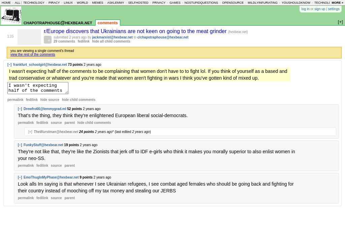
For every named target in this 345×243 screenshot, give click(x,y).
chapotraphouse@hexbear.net (58, 22)
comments (108, 23)
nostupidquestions (201, 2)
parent (69, 125)
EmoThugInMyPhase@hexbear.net (51, 179)
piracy (54, 2)
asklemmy (115, 2)
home (6, 2)
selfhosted (138, 2)
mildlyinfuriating (263, 2)
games (175, 2)
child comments (78, 102)
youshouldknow (296, 2)
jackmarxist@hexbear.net (112, 37)
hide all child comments (111, 41)
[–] (9, 64)
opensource (233, 2)
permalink (15, 102)
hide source (49, 102)
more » (337, 2)
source (56, 125)
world (82, 2)
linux (68, 2)
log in (306, 9)
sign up (319, 9)
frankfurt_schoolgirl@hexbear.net (40, 64)
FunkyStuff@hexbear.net (43, 147)
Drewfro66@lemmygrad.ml (45, 111)
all (17, 2)
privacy (158, 2)
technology (33, 2)
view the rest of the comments (32, 54)
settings (334, 9)
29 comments (64, 41)
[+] (30, 134)
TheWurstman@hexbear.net (56, 134)
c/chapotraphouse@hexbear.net (162, 37)
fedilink (84, 41)
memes (97, 2)
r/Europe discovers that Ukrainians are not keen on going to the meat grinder (136, 31)
